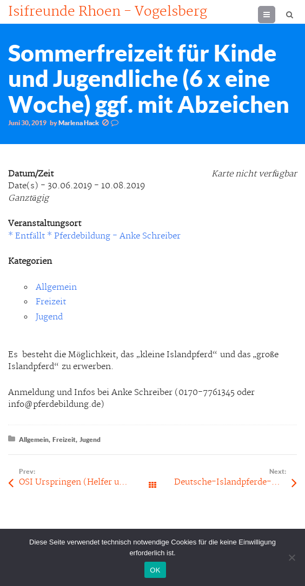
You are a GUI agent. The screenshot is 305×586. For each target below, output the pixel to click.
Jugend (49, 317)
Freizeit (51, 302)
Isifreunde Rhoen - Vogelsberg (107, 11)
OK (155, 570)
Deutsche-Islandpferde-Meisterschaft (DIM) (235, 482)
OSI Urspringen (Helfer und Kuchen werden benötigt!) (85, 482)
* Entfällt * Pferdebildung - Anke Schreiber (94, 236)
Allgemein (56, 287)
